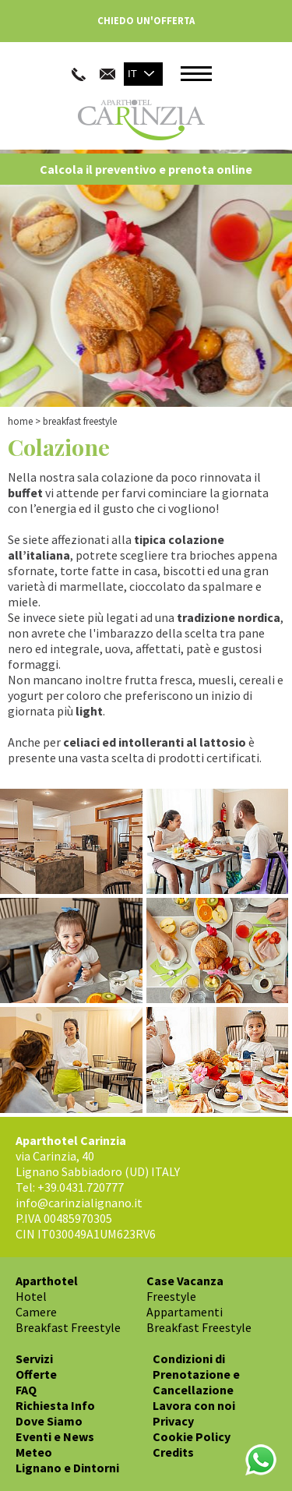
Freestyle (171, 1296)
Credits (173, 1452)
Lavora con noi (194, 1405)
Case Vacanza (184, 1280)
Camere (36, 1312)
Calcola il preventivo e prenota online (146, 169)
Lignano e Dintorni (67, 1467)
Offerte (36, 1374)
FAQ (26, 1389)
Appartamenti (184, 1312)
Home (20, 421)
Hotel (31, 1296)
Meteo (34, 1452)
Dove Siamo (49, 1421)
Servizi (34, 1358)
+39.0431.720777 (80, 1187)
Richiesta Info (55, 1405)
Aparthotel (47, 1280)
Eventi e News (55, 1436)
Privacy (173, 1421)
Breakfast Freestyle (68, 1327)
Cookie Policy (191, 1436)
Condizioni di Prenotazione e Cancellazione (196, 1374)
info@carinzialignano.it (79, 1202)
